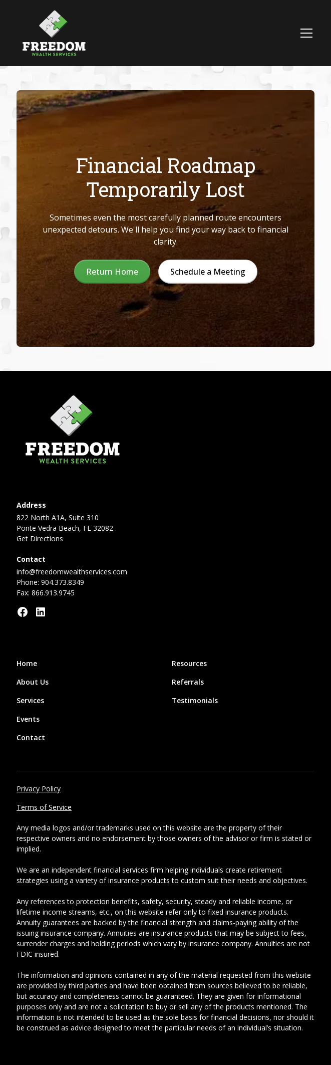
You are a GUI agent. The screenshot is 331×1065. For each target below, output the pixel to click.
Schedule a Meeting (207, 271)
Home (27, 663)
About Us (33, 682)
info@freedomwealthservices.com (72, 571)
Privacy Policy (39, 788)
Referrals (188, 682)
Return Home (112, 271)
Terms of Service (44, 807)
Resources (189, 663)
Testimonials (195, 700)
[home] (54, 33)
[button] (304, 33)
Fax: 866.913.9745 (46, 592)
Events (28, 719)
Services (30, 700)
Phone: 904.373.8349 (50, 582)
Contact (31, 737)
